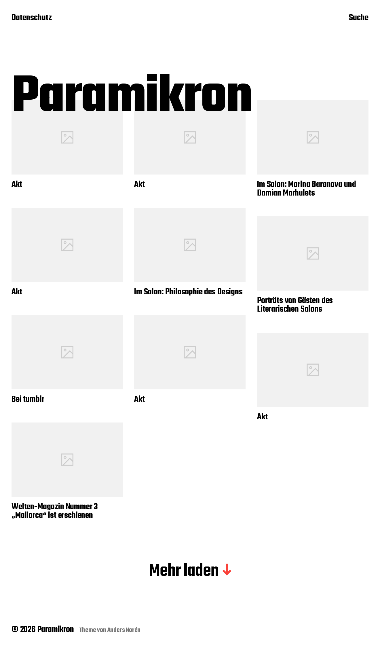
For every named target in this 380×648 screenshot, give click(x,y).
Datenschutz (32, 18)
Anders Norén (124, 630)
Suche (358, 18)
